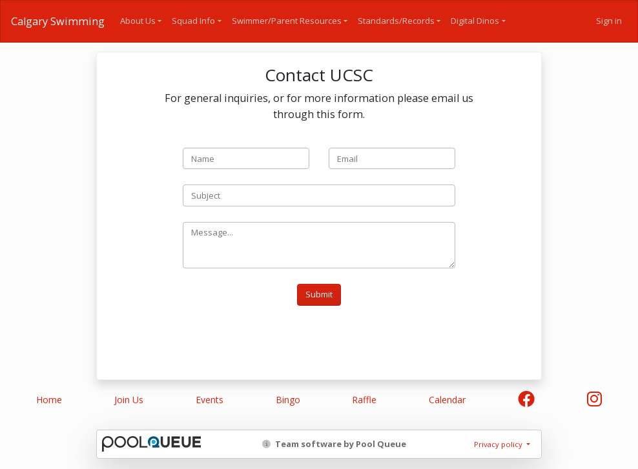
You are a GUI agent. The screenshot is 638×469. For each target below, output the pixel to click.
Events (209, 400)
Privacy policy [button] (499, 444)
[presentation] (281, 341)
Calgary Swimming (58, 21)
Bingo (288, 400)
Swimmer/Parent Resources (287, 20)
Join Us (128, 400)
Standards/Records (396, 20)
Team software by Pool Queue (334, 444)
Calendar (447, 400)
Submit (319, 294)
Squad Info (193, 20)
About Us (138, 20)
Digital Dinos (475, 20)
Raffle (364, 400)
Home (49, 400)
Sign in (609, 20)
